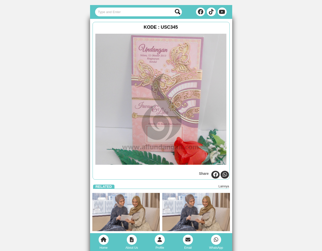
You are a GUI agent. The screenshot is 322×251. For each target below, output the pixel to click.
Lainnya (223, 186)
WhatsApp (216, 242)
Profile (160, 242)
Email (188, 242)
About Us (132, 242)
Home (104, 242)
